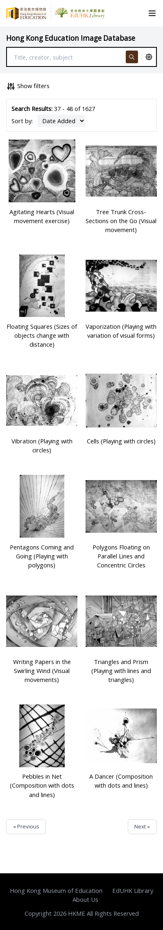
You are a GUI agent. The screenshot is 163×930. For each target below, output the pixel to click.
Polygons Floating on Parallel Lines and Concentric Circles (121, 556)
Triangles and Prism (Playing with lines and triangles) (121, 671)
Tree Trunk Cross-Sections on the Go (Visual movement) (121, 221)
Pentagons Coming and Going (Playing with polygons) (42, 556)
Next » (142, 826)
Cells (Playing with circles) (121, 441)
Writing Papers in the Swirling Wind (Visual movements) (42, 671)
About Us (85, 899)
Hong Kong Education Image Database (70, 38)
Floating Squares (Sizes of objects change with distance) (42, 335)
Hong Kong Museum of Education (56, 890)
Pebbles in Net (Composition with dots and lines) (42, 785)
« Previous (26, 826)
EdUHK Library (132, 890)
